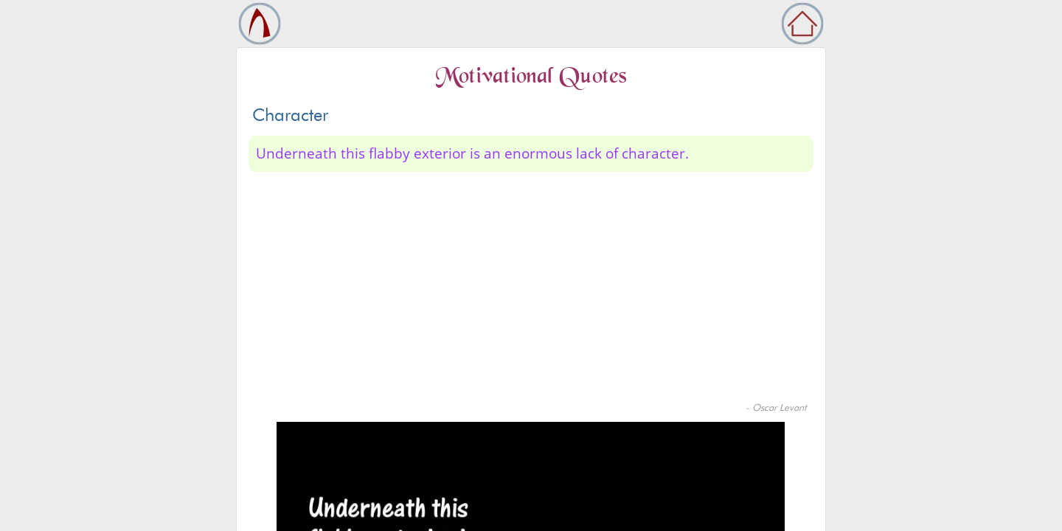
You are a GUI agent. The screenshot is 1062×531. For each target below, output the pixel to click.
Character (290, 114)
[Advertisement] (531, 290)
